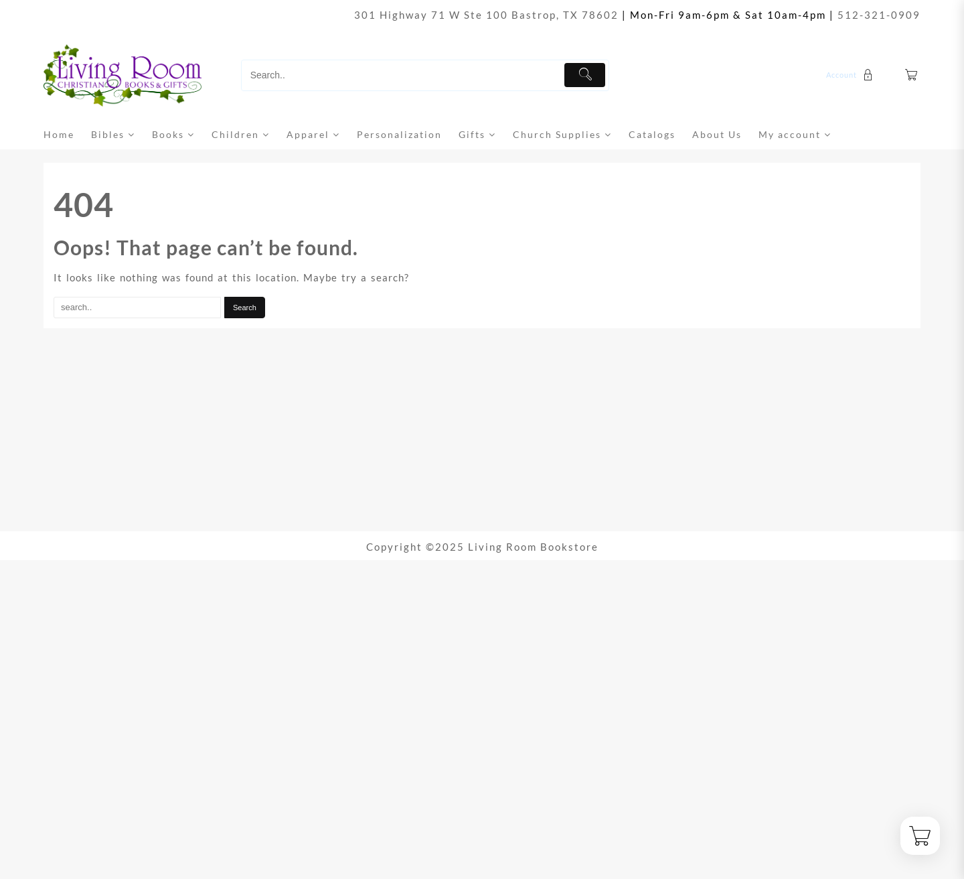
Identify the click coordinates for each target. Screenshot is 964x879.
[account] (851, 75)
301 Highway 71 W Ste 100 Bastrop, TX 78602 (486, 15)
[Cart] (911, 75)
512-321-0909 (878, 15)
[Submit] (584, 75)
